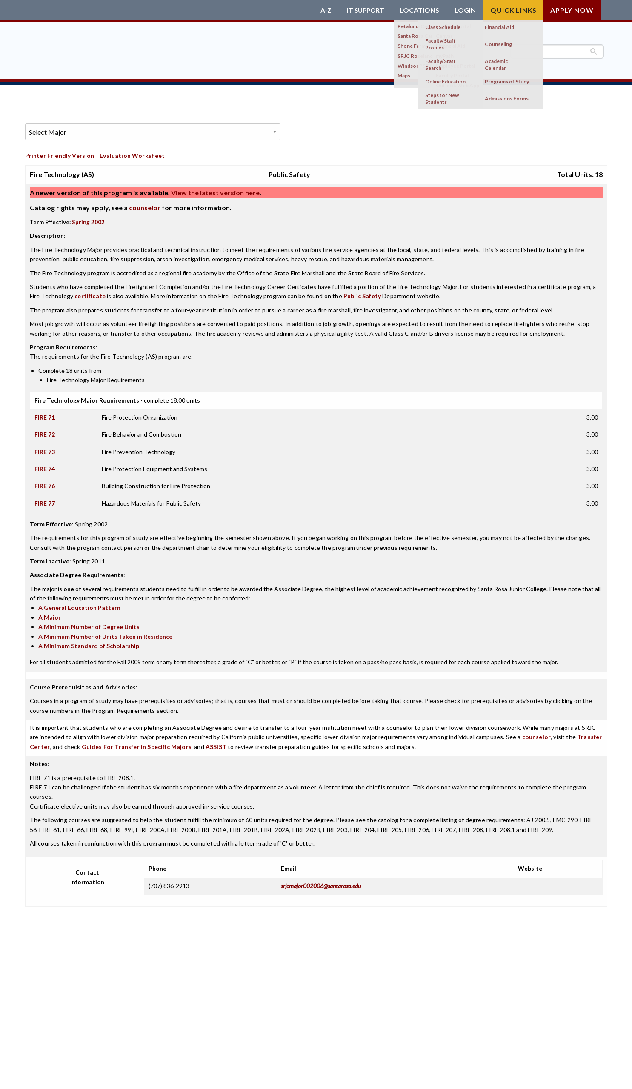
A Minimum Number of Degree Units (89, 623)
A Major (49, 613)
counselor (144, 204)
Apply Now (571, 10)
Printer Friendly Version (59, 152)
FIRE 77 (44, 499)
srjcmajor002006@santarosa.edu (321, 882)
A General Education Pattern (79, 604)
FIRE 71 (44, 413)
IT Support (364, 10)
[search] (557, 51)
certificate (90, 293)
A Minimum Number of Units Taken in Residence (105, 633)
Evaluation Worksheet (132, 152)
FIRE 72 (44, 431)
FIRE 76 (44, 482)
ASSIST (216, 743)
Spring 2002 (88, 219)
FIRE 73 (44, 448)
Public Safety (362, 293)
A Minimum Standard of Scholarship (88, 642)
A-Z (323, 10)
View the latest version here (215, 190)
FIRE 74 (44, 465)
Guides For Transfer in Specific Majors (137, 743)
